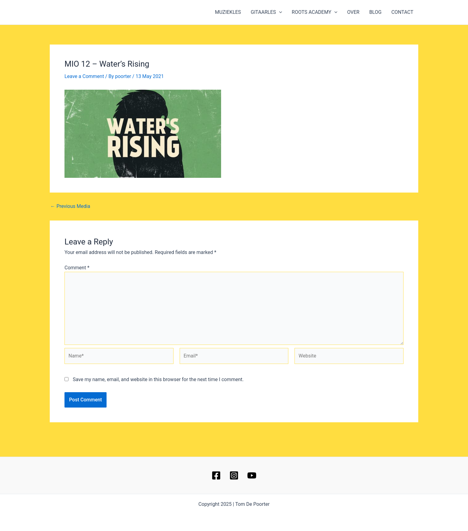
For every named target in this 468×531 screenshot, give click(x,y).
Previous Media (70, 206)
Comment (76, 268)
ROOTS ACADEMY (314, 12)
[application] (279, 12)
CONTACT (402, 12)
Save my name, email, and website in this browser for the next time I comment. (158, 379)
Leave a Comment (84, 76)
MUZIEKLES (228, 12)
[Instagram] (234, 475)
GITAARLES (266, 12)
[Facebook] (216, 475)
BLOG (375, 12)
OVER (353, 12)
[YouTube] (251, 475)
